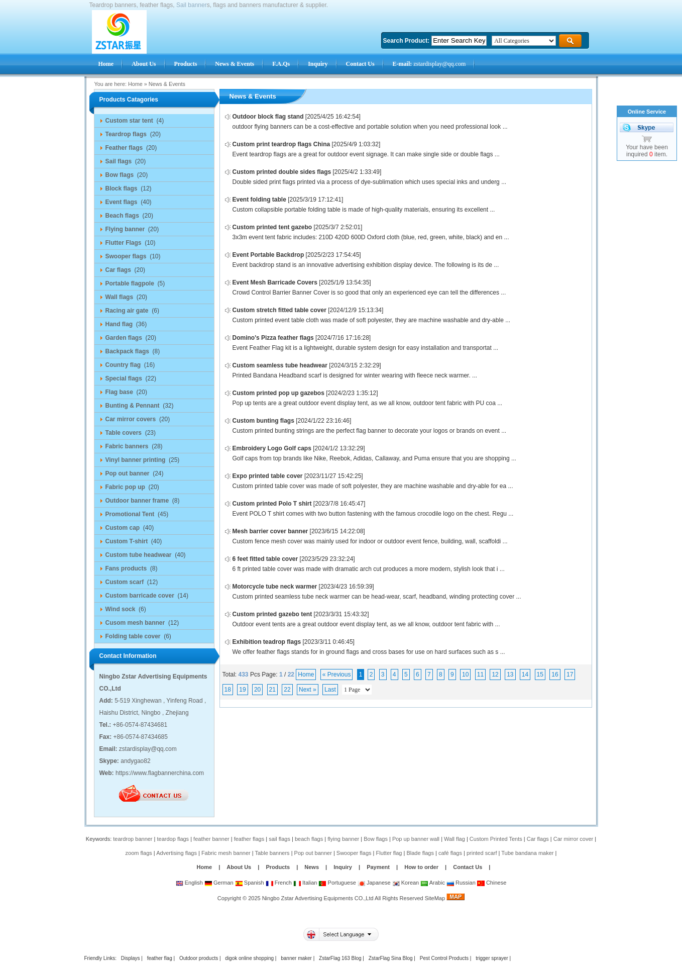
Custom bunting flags (263, 420)
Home (135, 84)
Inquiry (342, 867)
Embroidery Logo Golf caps (272, 448)
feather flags (249, 839)
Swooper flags (354, 853)
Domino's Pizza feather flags (273, 337)
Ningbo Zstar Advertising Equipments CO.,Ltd (318, 898)
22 (287, 689)
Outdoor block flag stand (268, 116)
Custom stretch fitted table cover (279, 310)
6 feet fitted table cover (265, 558)
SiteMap (435, 898)
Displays (130, 958)
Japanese (374, 883)
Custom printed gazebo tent (272, 614)
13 (510, 674)
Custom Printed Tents (496, 839)
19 (242, 689)
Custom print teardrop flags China (281, 144)
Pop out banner (313, 853)
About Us (238, 867)
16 (554, 674)
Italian (305, 883)
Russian (461, 883)
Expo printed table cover (268, 475)
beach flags (309, 839)
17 (569, 674)
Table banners (272, 853)
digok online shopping (249, 958)
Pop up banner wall (415, 839)
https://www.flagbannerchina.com (160, 773)
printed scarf (482, 853)
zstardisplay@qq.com (429, 63)
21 (272, 689)
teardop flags (173, 839)
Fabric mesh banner (226, 853)
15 (540, 674)
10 (465, 674)
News (312, 867)
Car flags (538, 839)
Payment (378, 867)
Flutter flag (389, 853)
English (189, 883)
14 (525, 674)
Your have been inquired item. (647, 151)
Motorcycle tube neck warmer (275, 586)
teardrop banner (132, 839)
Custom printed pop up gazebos (278, 393)
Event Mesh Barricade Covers (275, 282)
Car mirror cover (573, 839)
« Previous (336, 674)
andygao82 (135, 760)
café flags (450, 853)
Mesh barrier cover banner (270, 531)
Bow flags (376, 839)
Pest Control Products (444, 958)
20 (257, 689)
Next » (307, 689)
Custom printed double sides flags (282, 171)
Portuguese (337, 883)
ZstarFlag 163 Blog (340, 958)
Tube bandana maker (527, 853)
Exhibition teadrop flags (267, 641)
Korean (405, 883)
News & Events (167, 84)
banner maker (296, 958)
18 (227, 689)
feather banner (211, 839)
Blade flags (419, 853)
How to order (421, 867)
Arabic (432, 883)
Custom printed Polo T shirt (272, 503)
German (219, 883)
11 (480, 674)
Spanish (249, 883)
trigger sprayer (492, 958)
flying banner (343, 839)
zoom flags (139, 853)
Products (278, 867)
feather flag (159, 958)
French (279, 883)
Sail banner (191, 5)
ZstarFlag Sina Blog (391, 958)
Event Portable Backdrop (268, 254)
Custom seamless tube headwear (280, 365)
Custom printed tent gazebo (272, 227)
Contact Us (467, 867)
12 (495, 674)
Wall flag (454, 839)
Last (330, 689)
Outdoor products (198, 958)
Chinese (491, 883)
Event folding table (259, 199)
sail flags (279, 839)
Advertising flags (176, 853)
